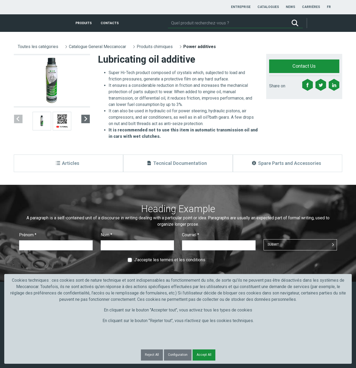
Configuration (178, 355)
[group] (52, 81)
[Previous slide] (18, 119)
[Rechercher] (227, 23)
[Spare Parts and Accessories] (287, 163)
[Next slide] (85, 119)
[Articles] (68, 163)
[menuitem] (241, 7)
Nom (106, 234)
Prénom (27, 234)
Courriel (190, 234)
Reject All (152, 355)
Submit (273, 244)
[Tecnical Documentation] (178, 163)
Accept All (204, 355)
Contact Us (304, 66)
